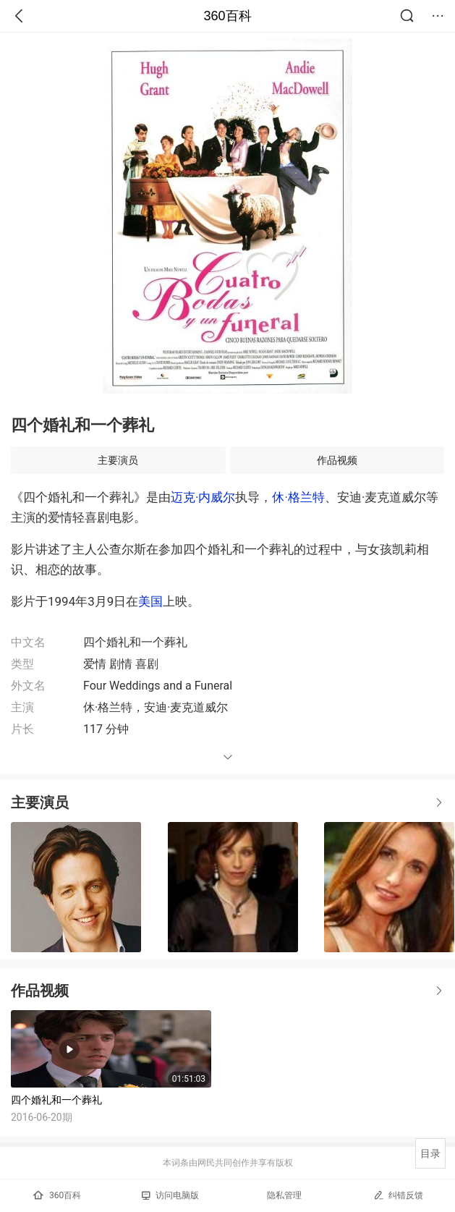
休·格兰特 (298, 497)
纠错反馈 (398, 1195)
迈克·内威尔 (203, 497)
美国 (150, 601)
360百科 (227, 16)
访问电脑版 (170, 1195)
